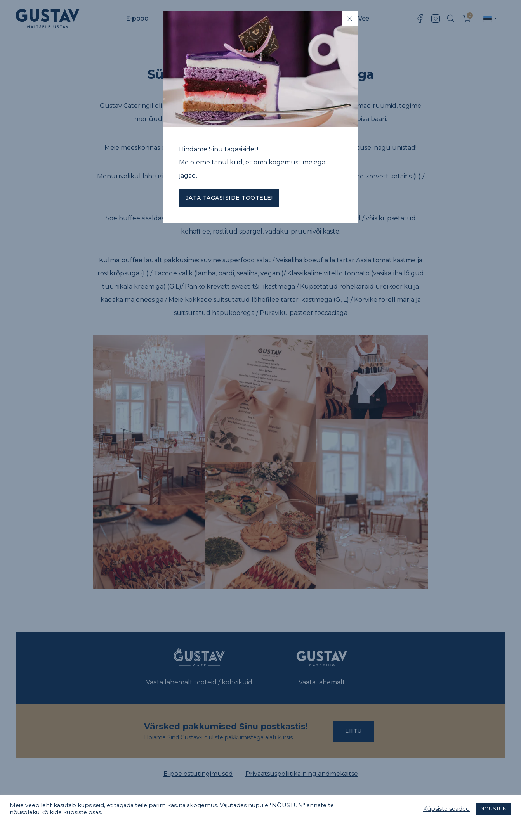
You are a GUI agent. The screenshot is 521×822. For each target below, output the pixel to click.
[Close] (350, 18)
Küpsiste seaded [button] (446, 808)
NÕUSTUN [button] (493, 808)
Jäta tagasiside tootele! (229, 197)
